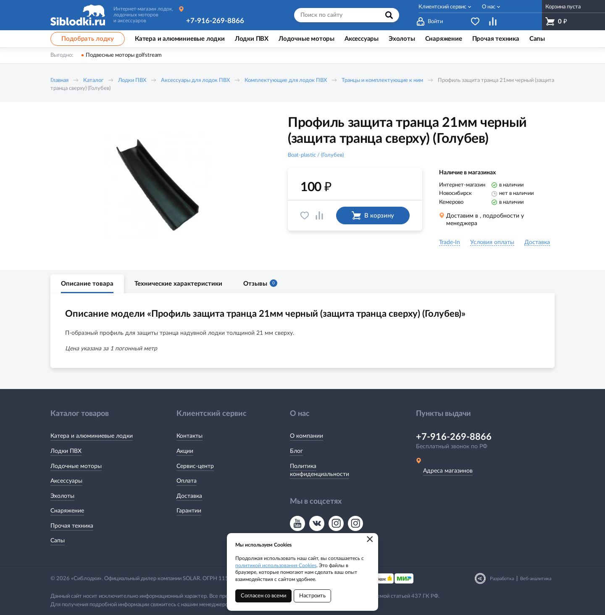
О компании (306, 436)
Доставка (189, 496)
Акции (184, 451)
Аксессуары (66, 481)
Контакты (189, 436)
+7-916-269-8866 (215, 20)
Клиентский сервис (442, 7)
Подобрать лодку (87, 39)
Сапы (57, 541)
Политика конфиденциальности (319, 470)
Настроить (312, 596)
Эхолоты (62, 496)
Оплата (186, 481)
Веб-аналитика (535, 578)
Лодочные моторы (76, 466)
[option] (157, 186)
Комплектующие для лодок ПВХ (286, 80)
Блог (296, 451)
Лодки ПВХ (132, 80)
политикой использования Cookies (275, 565)
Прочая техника (71, 526)
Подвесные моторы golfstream (124, 55)
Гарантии (188, 511)
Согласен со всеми (263, 596)
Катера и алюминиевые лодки (91, 436)
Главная (59, 80)
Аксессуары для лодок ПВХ (195, 80)
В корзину (373, 215)
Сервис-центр (195, 466)
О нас (488, 7)
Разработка (502, 578)
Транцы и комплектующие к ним (382, 80)
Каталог (93, 80)
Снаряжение (67, 511)
